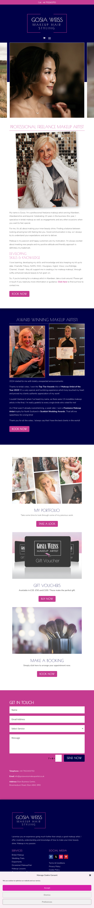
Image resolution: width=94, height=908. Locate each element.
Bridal (14, 855)
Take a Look (47, 523)
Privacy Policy (54, 866)
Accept (47, 888)
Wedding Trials (18, 858)
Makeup (20, 855)
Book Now (47, 673)
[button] (90, 875)
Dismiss (47, 895)
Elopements (17, 861)
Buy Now (47, 598)
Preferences (47, 902)
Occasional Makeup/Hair (22, 865)
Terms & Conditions (57, 863)
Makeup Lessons (19, 868)
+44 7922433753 (49, 2)
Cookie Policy (54, 870)
